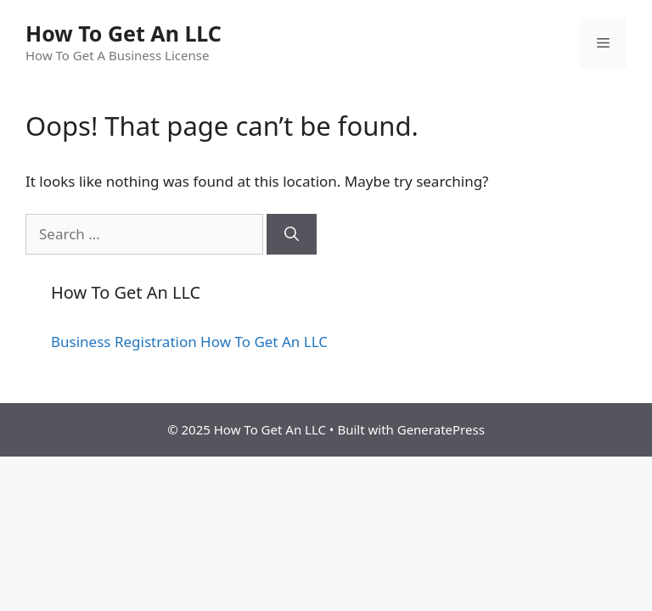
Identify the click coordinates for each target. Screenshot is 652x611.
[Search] (292, 234)
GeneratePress (441, 429)
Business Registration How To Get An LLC (189, 341)
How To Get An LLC (123, 33)
